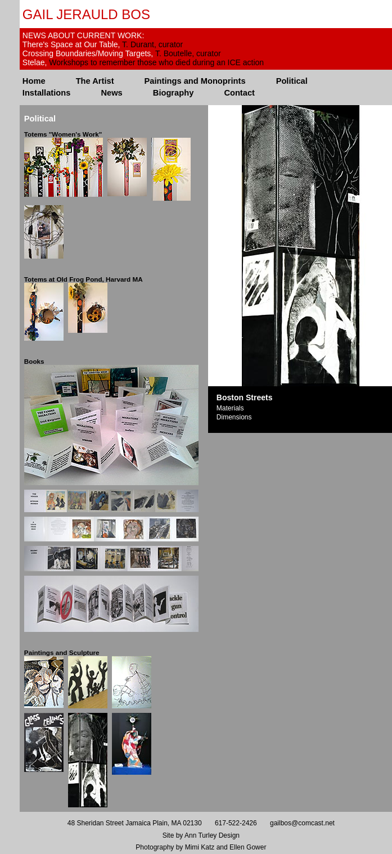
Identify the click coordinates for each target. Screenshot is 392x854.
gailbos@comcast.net (302, 823)
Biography (173, 92)
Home (34, 80)
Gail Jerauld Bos (86, 14)
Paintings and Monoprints (195, 80)
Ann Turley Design (212, 835)
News (111, 92)
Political (292, 80)
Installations (46, 92)
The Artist (95, 80)
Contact (239, 92)
